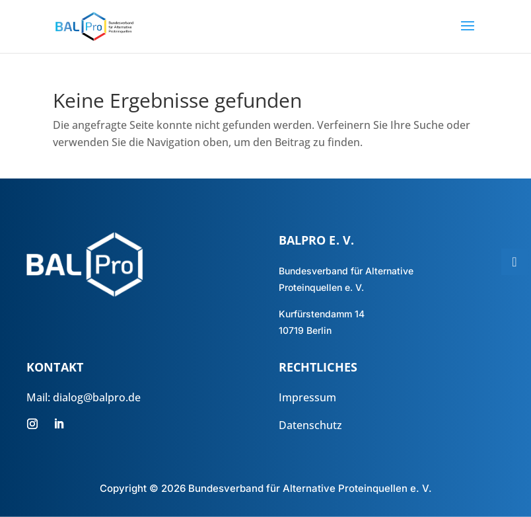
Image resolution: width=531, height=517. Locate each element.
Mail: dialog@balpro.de (83, 397)
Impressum (307, 397)
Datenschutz (310, 425)
